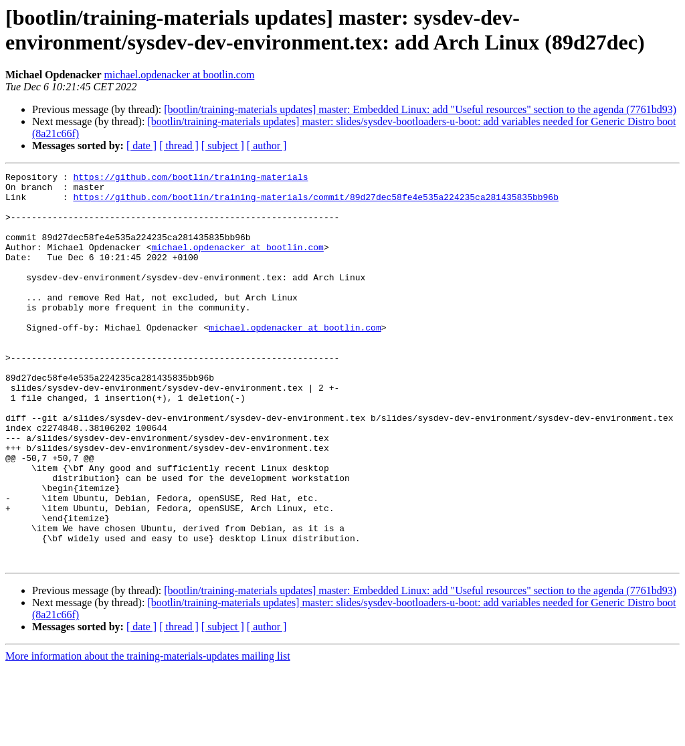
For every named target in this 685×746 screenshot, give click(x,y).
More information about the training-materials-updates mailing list (147, 734)
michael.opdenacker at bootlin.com (179, 74)
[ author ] (267, 145)
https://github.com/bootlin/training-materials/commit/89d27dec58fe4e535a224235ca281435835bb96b (315, 203)
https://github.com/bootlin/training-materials (190, 179)
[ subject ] (222, 145)
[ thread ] (179, 145)
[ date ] (141, 145)
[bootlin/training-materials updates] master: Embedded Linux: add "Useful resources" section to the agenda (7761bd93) (420, 109)
